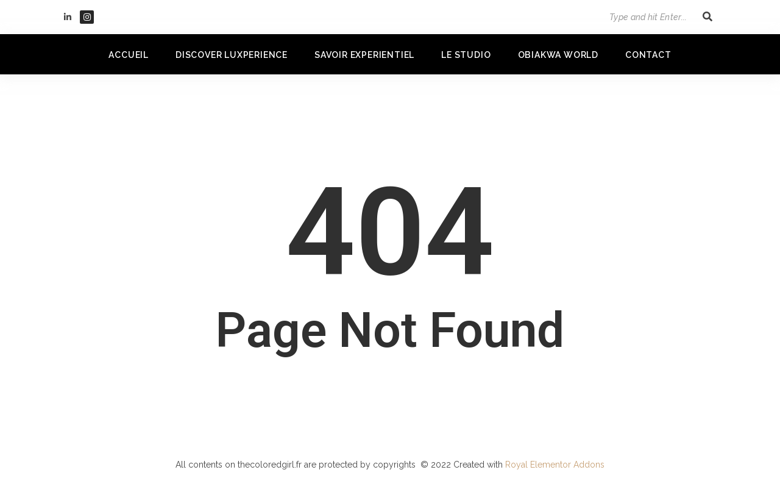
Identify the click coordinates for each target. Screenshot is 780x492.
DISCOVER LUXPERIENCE (232, 55)
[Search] (642, 17)
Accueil (128, 55)
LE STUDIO (466, 55)
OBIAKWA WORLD (558, 55)
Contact (648, 55)
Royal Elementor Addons (554, 464)
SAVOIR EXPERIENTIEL (364, 55)
